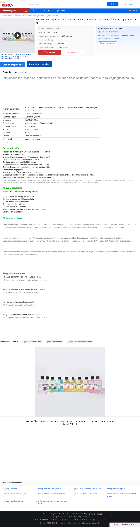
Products (46, 514)
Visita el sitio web (108, 43)
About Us (62, 514)
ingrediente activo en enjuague (15, 494)
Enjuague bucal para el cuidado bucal (51, 494)
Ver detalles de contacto (110, 39)
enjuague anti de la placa (116, 489)
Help (77, 514)
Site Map (84, 514)
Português (86, 517)
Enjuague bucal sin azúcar (32, 342)
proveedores (61, 11)
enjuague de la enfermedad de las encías (87, 489)
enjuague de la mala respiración (49, 489)
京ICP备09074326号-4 (91, 523)
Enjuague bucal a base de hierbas (80, 342)
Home (39, 514)
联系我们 (100, 514)
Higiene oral (39, 16)
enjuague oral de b (10, 489)
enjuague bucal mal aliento (13, 501)
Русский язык (62, 517)
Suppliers (54, 514)
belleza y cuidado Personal (24, 16)
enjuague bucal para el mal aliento (85, 494)
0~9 (104, 520)
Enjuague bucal (51, 16)
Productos (47, 11)
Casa (34, 11)
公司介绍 (92, 514)
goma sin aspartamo (54, 342)
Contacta (49, 52)
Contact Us (70, 514)
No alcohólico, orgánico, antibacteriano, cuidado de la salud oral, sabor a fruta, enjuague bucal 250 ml (16, 56)
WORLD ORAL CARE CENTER (110, 29)
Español (133, 11)
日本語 (79, 517)
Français (53, 517)
